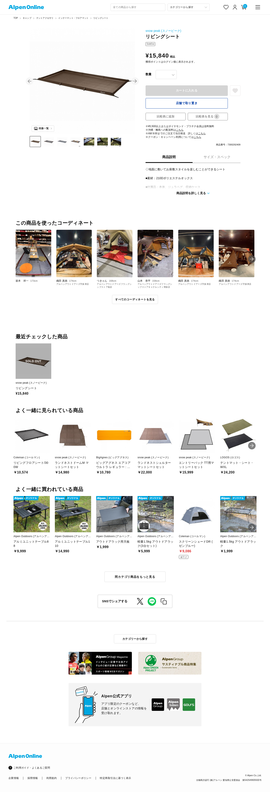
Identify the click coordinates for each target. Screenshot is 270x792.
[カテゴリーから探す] (188, 7)
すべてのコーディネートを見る (135, 299)
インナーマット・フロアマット (73, 18)
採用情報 (32, 778)
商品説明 (169, 157)
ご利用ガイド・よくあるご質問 (32, 767)
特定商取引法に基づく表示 (115, 778)
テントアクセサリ (45, 18)
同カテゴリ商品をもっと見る (135, 576)
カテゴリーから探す (135, 638)
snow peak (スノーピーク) (163, 30)
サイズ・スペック (217, 157)
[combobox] (138, 7)
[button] (29, 81)
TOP (16, 18)
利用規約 (51, 778)
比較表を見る (207, 116)
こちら (180, 129)
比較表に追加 (165, 116)
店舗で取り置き (187, 103)
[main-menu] (258, 7)
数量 (148, 74)
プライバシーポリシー (78, 778)
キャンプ (27, 18)
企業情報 (13, 778)
